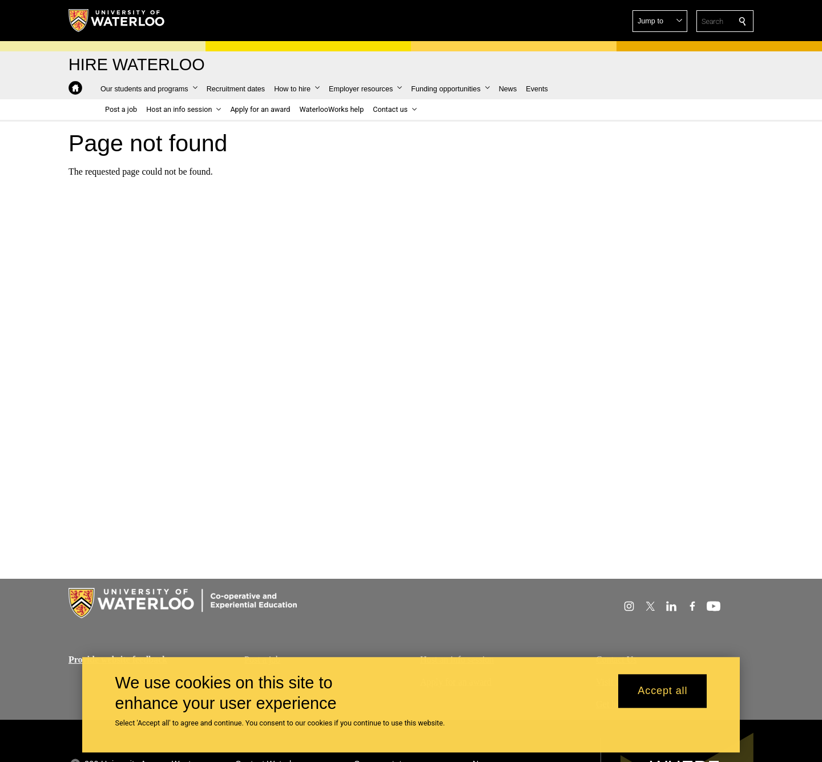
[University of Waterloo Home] (117, 20)
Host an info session (457, 659)
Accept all (662, 695)
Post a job (262, 659)
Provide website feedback (117, 659)
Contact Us (616, 659)
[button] (660, 21)
